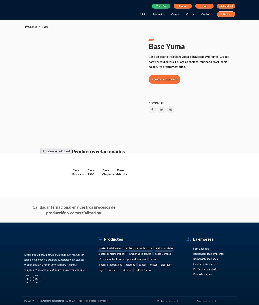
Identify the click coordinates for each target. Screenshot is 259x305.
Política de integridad (167, 301)
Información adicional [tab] (56, 151)
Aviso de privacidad (206, 301)
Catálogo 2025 (226, 6)
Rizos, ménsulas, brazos (111, 259)
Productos (159, 14)
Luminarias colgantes (140, 253)
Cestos (153, 264)
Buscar (226, 14)
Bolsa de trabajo (202, 274)
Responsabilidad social (205, 258)
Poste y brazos (163, 253)
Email (204, 6)
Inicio (143, 14)
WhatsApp (161, 6)
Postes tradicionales (110, 248)
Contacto (206, 14)
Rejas (101, 270)
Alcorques (166, 264)
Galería (175, 14)
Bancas (143, 264)
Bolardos (130, 264)
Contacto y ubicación (204, 263)
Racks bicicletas (143, 270)
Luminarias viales (164, 248)
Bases (45, 26)
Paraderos (113, 270)
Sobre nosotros (201, 248)
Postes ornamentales (110, 264)
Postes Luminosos (136, 259)
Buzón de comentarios (205, 269)
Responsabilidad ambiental (208, 253)
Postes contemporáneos (112, 253)
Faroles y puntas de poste (138, 248)
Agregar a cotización (164, 79)
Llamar (182, 6)
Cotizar (190, 14)
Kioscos (127, 270)
